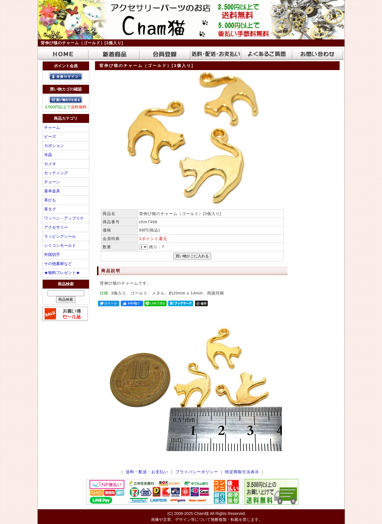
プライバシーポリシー (196, 472)
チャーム (52, 127)
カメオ (50, 163)
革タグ (50, 209)
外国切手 (52, 254)
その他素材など (58, 263)
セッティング (56, 173)
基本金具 (52, 191)
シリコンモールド (60, 245)
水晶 (48, 154)
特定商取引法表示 (242, 472)
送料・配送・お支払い (147, 472)
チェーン (52, 182)
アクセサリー (56, 227)
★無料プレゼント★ (62, 272)
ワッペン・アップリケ (64, 218)
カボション (54, 145)
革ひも (50, 200)
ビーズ (50, 136)
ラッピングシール (60, 236)
